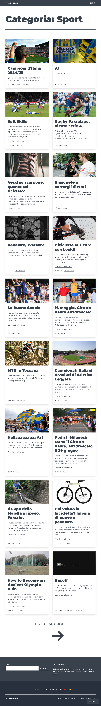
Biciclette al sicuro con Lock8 (73, 247)
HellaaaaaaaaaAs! (25, 437)
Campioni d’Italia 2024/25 (24, 70)
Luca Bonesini (11, 3)
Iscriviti (93, 702)
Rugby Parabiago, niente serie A (72, 123)
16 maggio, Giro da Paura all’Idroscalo (73, 309)
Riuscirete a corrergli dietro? (71, 184)
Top (21, 145)
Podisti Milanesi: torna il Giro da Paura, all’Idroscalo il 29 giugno (74, 444)
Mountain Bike (20, 271)
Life (18, 610)
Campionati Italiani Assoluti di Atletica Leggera (73, 374)
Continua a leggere (16, 141)
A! (57, 68)
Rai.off (61, 580)
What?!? (79, 610)
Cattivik (66, 610)
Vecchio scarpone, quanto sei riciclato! (26, 186)
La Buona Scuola (24, 307)
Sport (19, 84)
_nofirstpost (25, 84)
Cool (64, 543)
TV (74, 610)
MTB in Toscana (23, 370)
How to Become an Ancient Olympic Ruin (26, 584)
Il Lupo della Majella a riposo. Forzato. (24, 513)
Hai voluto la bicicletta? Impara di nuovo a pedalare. (72, 515)
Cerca (8, 665)
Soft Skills (17, 121)
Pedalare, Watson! (26, 245)
